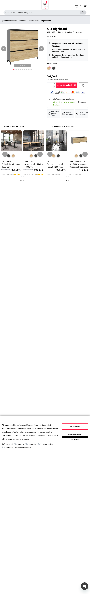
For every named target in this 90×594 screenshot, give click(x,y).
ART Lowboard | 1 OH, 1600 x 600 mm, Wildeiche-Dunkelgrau (78, 164)
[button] (13, 69)
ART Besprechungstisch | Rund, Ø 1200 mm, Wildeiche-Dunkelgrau (56, 164)
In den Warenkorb (66, 85)
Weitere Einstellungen (23, 447)
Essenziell (9, 444)
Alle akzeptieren (75, 426)
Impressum (24, 439)
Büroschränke (10, 20)
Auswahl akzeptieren (75, 434)
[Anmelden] (77, 6)
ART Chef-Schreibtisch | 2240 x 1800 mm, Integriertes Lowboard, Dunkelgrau (11, 164)
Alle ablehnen (75, 440)
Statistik (21, 444)
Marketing (32, 444)
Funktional (9, 447)
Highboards (46, 20)
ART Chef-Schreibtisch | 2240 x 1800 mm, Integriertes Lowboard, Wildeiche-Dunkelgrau (33, 164)
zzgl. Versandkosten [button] (61, 79)
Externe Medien (47, 444)
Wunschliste (83, 85)
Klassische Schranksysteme (28, 20)
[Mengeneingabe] (50, 85)
